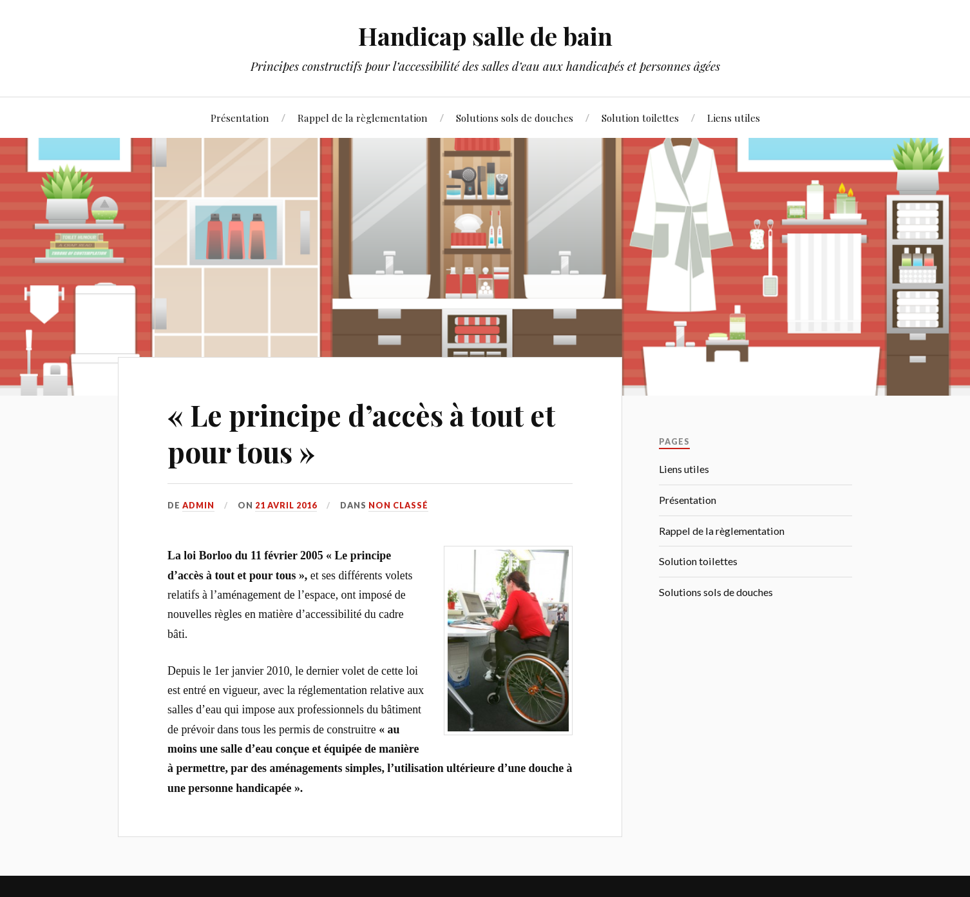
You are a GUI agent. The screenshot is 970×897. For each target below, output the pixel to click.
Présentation (240, 117)
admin (198, 505)
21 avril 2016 (286, 505)
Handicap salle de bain (485, 35)
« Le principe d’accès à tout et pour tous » (361, 433)
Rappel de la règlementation (363, 117)
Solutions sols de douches (514, 117)
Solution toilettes (640, 117)
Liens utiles (733, 117)
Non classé (398, 505)
